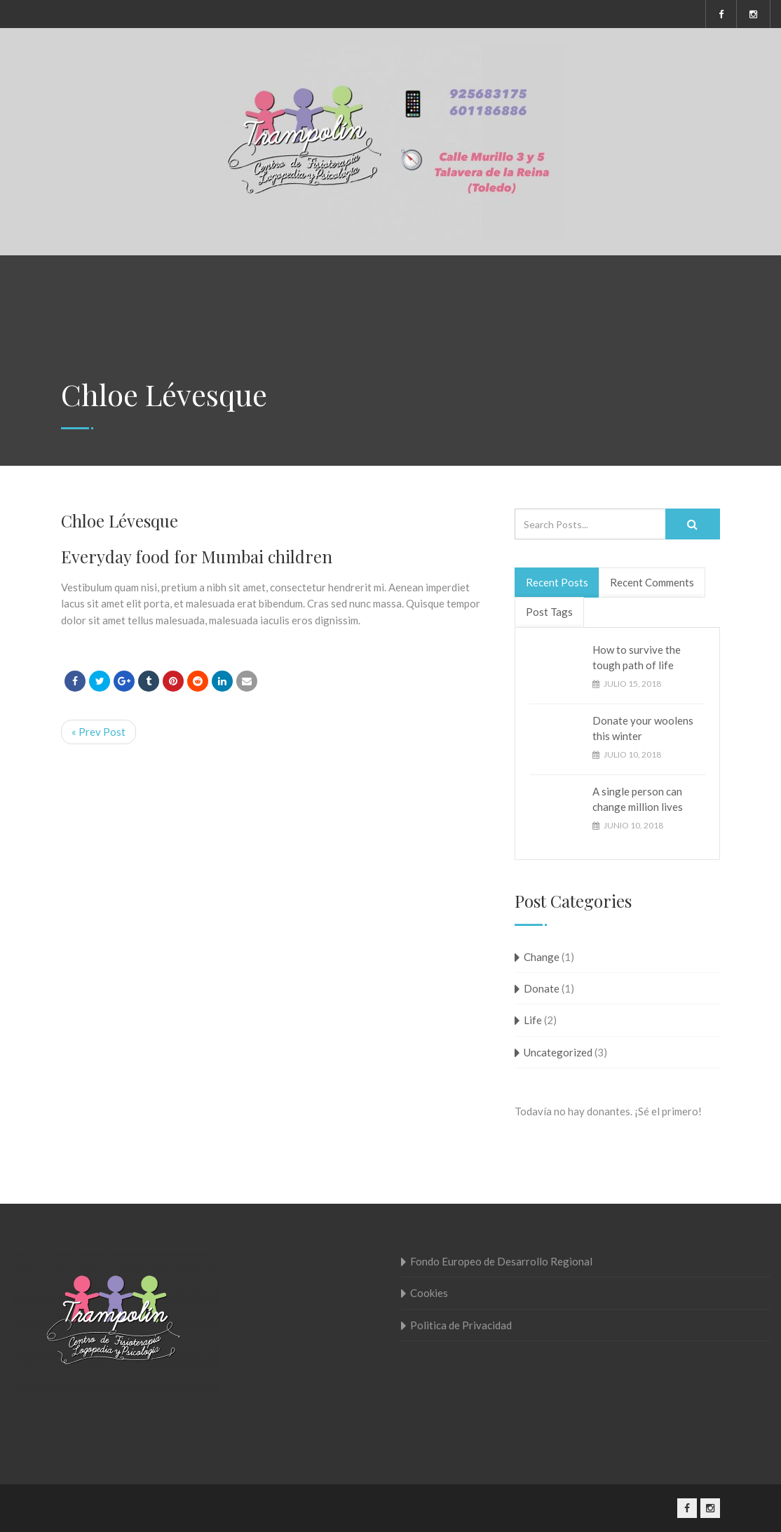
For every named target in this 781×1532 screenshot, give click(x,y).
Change (541, 956)
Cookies (429, 1292)
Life (533, 1020)
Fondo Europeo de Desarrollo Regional (501, 1261)
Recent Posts (557, 582)
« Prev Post (98, 731)
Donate (541, 988)
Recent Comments (652, 582)
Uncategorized (558, 1052)
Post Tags (549, 611)
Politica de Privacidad (461, 1325)
